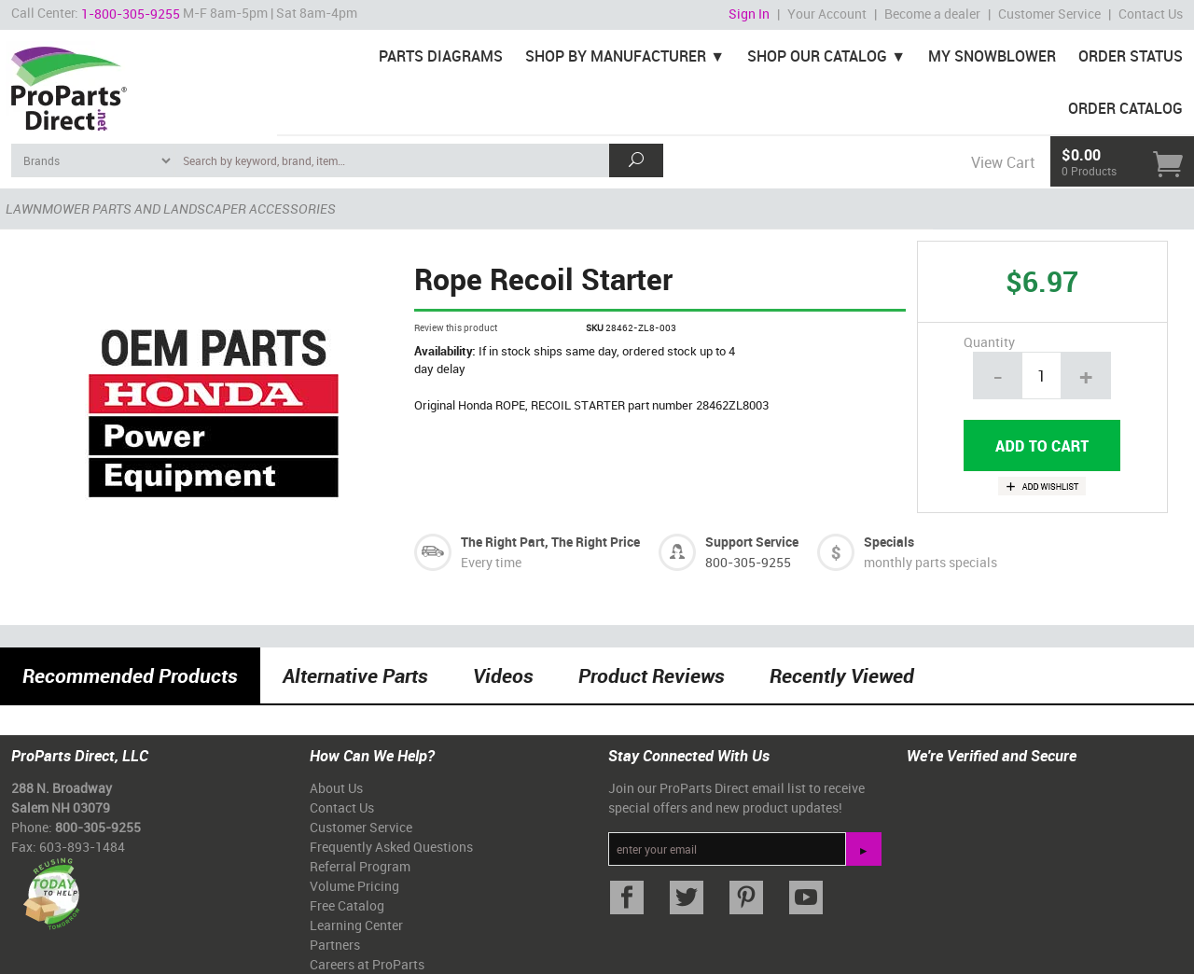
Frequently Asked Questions (391, 847)
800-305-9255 (748, 562)
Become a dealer (932, 13)
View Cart (1002, 162)
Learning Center (356, 925)
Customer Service (1049, 13)
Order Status (1130, 56)
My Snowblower (992, 56)
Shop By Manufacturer (615, 56)
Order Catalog (1125, 108)
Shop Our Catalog (817, 56)
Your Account (827, 13)
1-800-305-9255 (130, 13)
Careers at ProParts (367, 964)
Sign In (749, 13)
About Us (336, 788)
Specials (889, 541)
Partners (335, 944)
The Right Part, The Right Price (550, 541)
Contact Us (1150, 13)
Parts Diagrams (441, 56)
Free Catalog (347, 905)
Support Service (751, 541)
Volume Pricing (354, 886)
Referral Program (360, 866)
